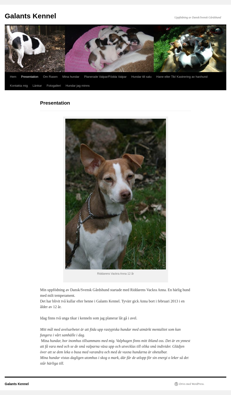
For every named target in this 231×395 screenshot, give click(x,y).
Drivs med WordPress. (191, 384)
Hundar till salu (141, 76)
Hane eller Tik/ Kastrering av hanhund (182, 76)
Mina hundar (70, 76)
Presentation (29, 76)
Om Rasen (50, 76)
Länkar (37, 85)
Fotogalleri (54, 85)
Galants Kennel (30, 16)
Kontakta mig (19, 85)
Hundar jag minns (78, 85)
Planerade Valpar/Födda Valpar (105, 76)
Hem (13, 76)
